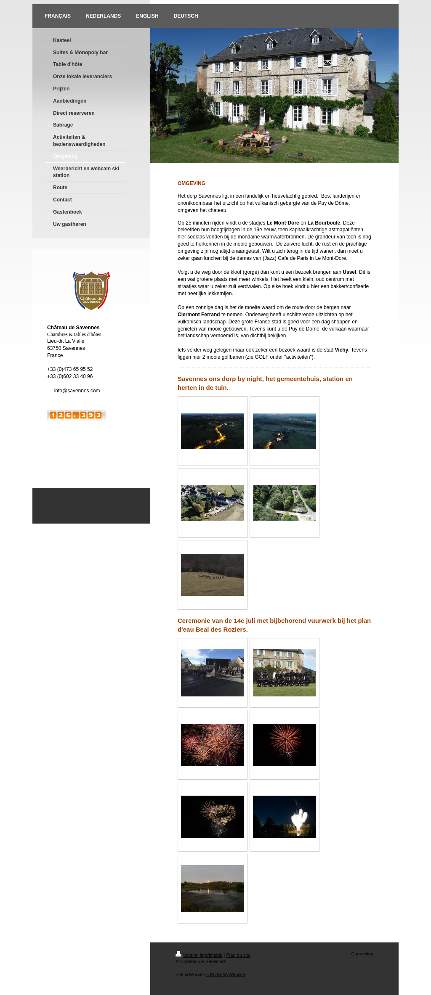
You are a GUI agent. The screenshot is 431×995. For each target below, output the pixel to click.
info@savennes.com (77, 391)
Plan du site (238, 955)
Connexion (362, 953)
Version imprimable (199, 955)
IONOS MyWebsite (225, 974)
